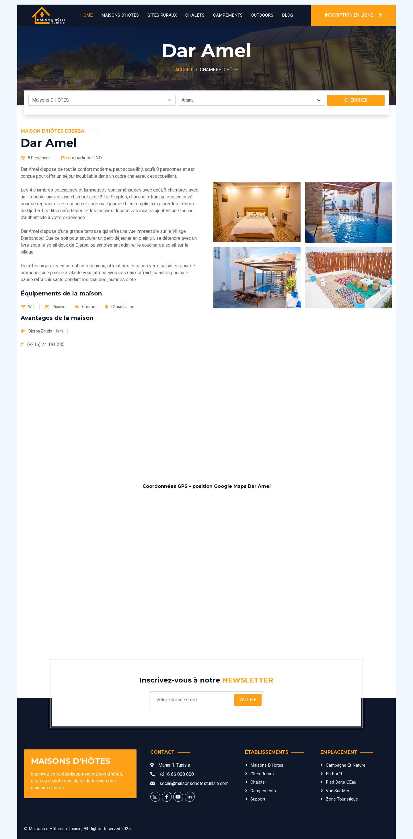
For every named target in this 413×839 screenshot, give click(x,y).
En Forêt (334, 774)
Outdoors (262, 15)
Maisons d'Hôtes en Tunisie (55, 829)
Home (86, 15)
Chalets (194, 15)
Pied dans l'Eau (341, 782)
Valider (248, 699)
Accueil (184, 69)
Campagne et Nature (345, 765)
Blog (287, 15)
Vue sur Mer (337, 791)
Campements (228, 15)
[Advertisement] (206, 416)
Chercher (356, 100)
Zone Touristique (342, 799)
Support (257, 799)
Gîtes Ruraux (162, 15)
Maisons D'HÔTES (120, 15)
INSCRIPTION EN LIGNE (353, 15)
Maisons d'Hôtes (266, 765)
